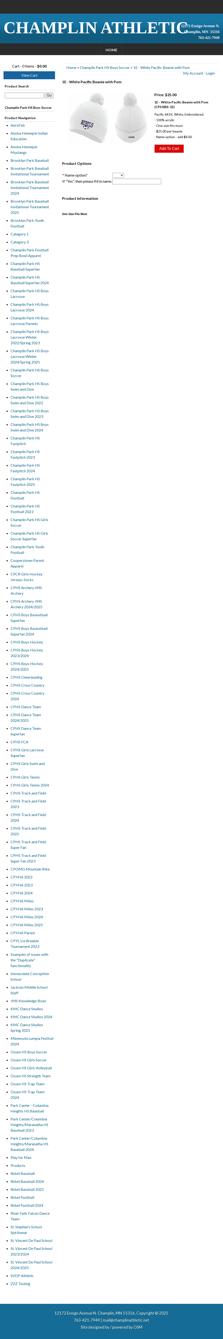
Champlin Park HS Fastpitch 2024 (25, 468)
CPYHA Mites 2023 (27, 909)
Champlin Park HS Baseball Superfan (25, 266)
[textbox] (24, 95)
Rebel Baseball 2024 (27, 1181)
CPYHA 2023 (22, 885)
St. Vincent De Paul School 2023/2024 (31, 1251)
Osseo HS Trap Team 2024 (28, 1094)
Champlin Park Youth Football (27, 550)
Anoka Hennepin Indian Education (29, 136)
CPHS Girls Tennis (25, 777)
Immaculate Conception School (30, 976)
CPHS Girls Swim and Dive (28, 766)
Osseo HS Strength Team (31, 1076)
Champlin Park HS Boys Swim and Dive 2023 (30, 414)
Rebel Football (22, 1197)
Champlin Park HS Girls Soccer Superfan (29, 536)
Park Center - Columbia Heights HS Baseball (29, 1108)
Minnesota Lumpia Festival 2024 (32, 1041)
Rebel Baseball (23, 1173)
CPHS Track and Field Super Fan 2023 (28, 858)
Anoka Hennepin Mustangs (24, 149)
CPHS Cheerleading (26, 677)
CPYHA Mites (22, 901)
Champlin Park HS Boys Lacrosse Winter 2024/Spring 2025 (30, 356)
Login (210, 73)
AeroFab (18, 125)
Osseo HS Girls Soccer (29, 1060)
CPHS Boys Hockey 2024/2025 (27, 666)
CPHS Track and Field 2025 (28, 831)
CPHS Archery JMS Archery (26, 590)
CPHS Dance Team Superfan (26, 731)
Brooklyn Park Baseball (30, 160)
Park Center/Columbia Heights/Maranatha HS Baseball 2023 (29, 1124)
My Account (193, 73)
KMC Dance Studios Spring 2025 (27, 1027)
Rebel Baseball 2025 (27, 1189)
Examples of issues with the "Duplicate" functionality (29, 960)
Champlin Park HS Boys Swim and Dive (30, 386)
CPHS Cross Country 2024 (27, 696)
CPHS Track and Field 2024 (28, 817)
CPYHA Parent (23, 932)
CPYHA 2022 (22, 877)
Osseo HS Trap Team (28, 1084)
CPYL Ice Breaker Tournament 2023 (25, 943)
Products (18, 1165)
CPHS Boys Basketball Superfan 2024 (29, 631)
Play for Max (21, 1157)
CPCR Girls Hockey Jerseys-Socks (26, 577)
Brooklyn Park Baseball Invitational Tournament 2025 (30, 207)
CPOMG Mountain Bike (30, 869)
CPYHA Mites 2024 (27, 917)
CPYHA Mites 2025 (27, 925)
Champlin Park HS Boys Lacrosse (30, 293)
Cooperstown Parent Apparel (27, 563)
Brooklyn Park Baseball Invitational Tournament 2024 (30, 187)
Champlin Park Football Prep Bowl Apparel (29, 253)
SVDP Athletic (22, 1275)
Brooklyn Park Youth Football (27, 223)
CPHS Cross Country (27, 685)
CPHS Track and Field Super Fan (28, 845)
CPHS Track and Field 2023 (28, 804)
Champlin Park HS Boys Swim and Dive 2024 (30, 427)
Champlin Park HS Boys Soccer (30, 373)
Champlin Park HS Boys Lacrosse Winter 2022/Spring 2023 (30, 337)
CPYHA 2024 (22, 893)
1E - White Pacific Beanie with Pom (161, 67)
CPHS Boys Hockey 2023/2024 (27, 653)
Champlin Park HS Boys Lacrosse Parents (30, 321)
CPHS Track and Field (28, 793)
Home (111, 50)
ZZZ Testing (20, 1283)
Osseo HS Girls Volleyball (31, 1068)
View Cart (29, 75)
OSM (138, 1327)
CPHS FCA (19, 742)
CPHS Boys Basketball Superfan (29, 618)
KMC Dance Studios (27, 1008)
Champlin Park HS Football (25, 495)
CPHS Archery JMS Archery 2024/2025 (26, 604)
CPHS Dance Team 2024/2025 (26, 717)
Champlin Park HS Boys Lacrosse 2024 (30, 307)
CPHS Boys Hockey (27, 642)
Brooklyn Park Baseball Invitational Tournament (30, 171)
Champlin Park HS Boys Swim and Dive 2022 (30, 400)
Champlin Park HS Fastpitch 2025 (25, 482)
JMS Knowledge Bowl (28, 1001)
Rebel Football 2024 (27, 1205)
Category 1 (20, 234)
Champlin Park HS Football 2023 (25, 509)
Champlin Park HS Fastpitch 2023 (25, 454)
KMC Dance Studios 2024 (31, 1016)
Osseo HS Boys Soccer (29, 1052)
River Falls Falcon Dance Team (30, 1216)
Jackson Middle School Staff (29, 990)
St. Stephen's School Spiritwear (26, 1230)
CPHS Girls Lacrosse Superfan (27, 753)
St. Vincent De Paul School (31, 1240)
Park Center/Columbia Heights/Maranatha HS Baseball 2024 (29, 1144)
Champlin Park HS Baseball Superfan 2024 (30, 280)
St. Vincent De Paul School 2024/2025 (31, 1265)
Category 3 (20, 242)
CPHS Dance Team (26, 706)
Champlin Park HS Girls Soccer (29, 522)
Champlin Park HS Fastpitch (25, 441)
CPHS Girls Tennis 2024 (30, 785)
